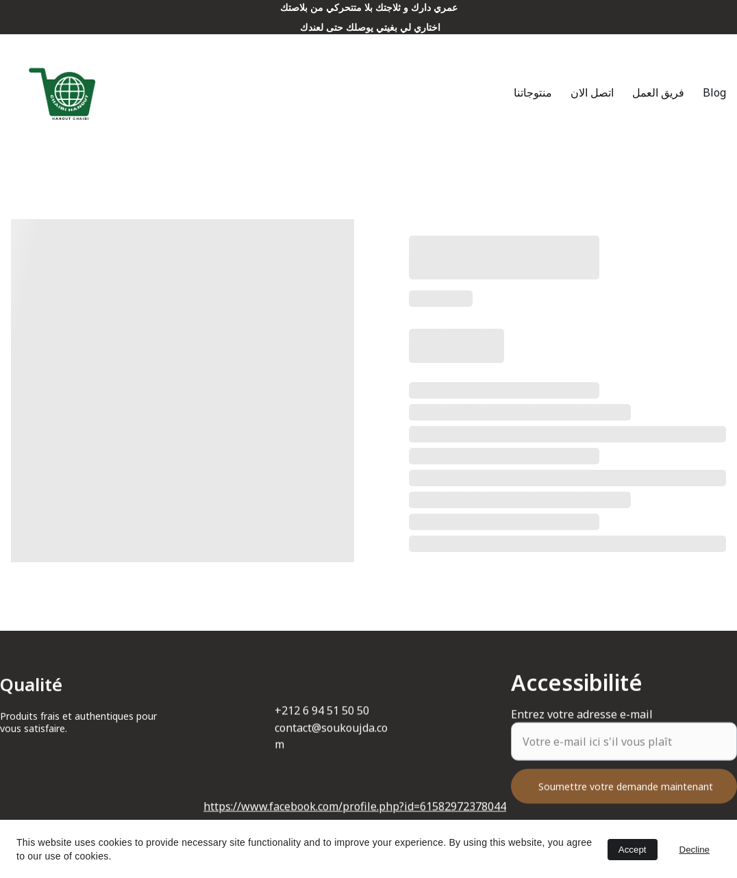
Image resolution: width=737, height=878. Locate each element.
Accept (633, 849)
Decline (694, 849)
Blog (714, 92)
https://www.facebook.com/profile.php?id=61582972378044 (354, 807)
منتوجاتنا (533, 92)
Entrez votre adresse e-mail (582, 723)
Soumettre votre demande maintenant (625, 796)
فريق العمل (658, 92)
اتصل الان (592, 92)
